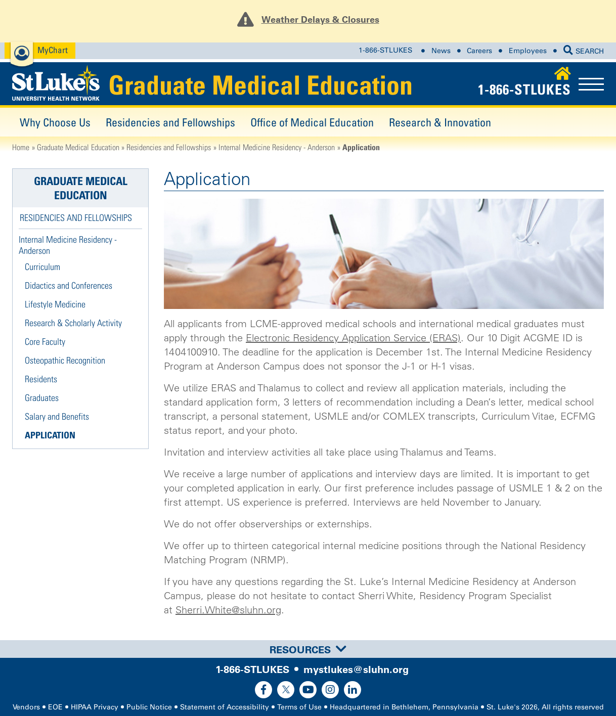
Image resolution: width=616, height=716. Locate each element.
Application (50, 435)
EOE (55, 707)
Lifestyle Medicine (55, 304)
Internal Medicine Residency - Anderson (276, 147)
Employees (528, 50)
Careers (479, 50)
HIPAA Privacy (94, 707)
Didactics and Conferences (68, 285)
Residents (41, 379)
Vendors (26, 707)
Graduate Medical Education (260, 85)
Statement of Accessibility (224, 707)
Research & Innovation (440, 122)
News (441, 50)
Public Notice (149, 707)
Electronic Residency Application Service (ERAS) (353, 338)
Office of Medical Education (312, 122)
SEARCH (583, 51)
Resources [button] (308, 650)
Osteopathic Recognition (65, 360)
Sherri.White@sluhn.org (228, 610)
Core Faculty (45, 341)
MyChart (52, 49)
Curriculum (42, 266)
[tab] (308, 649)
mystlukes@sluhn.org (356, 669)
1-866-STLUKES (385, 50)
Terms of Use (299, 707)
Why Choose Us (55, 122)
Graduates (42, 397)
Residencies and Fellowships (170, 122)
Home (20, 147)
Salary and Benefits (57, 416)
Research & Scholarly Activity (73, 323)
